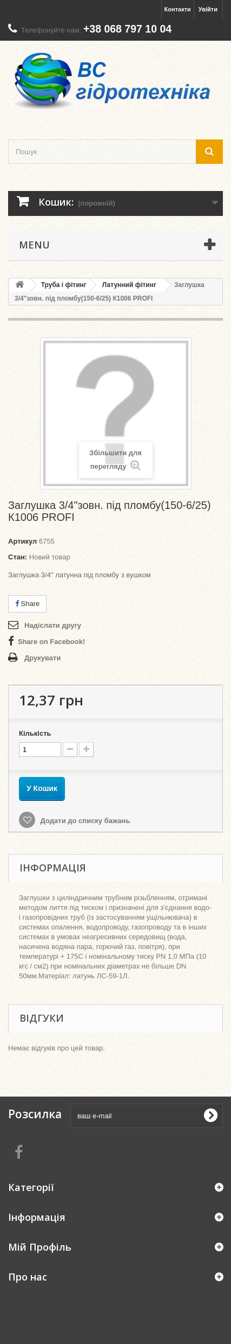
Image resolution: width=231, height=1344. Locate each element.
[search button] (209, 151)
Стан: (17, 557)
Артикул (22, 541)
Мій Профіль (39, 1246)
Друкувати (42, 658)
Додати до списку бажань (84, 821)
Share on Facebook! (51, 642)
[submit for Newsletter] (210, 1116)
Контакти (177, 9)
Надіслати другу (52, 625)
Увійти (208, 9)
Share (27, 604)
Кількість (35, 733)
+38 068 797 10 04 (127, 29)
